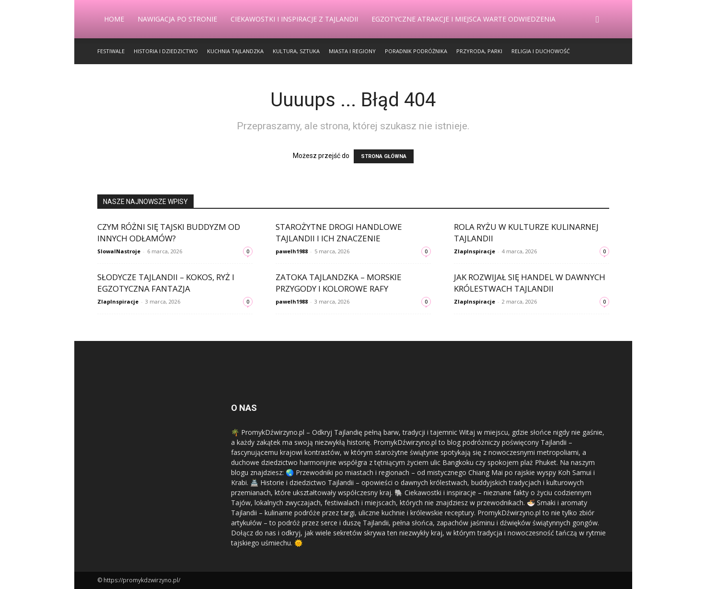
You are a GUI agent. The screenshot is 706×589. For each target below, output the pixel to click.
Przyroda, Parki (479, 51)
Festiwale (111, 51)
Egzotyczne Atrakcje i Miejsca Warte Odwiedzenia (463, 18)
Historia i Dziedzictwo (166, 51)
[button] (597, 19)
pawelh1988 (292, 251)
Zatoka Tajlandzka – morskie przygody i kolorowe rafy (339, 283)
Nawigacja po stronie (177, 18)
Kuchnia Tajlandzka (235, 51)
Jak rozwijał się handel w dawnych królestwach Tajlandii (529, 283)
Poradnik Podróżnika (416, 51)
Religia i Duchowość (540, 51)
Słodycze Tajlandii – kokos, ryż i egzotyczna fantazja (165, 283)
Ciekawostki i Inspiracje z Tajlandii (294, 18)
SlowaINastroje (118, 251)
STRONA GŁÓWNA (383, 156)
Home (114, 18)
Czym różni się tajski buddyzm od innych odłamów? (168, 232)
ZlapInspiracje (474, 251)
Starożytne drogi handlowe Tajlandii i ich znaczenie (339, 232)
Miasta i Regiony (352, 51)
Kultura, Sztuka (296, 51)
